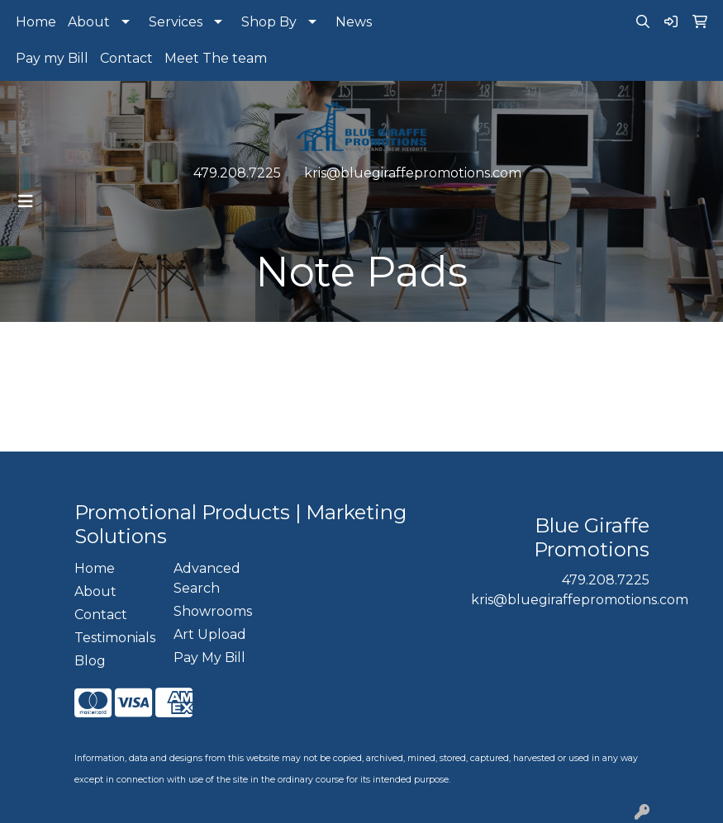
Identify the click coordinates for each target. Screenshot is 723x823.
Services (175, 22)
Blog (90, 661)
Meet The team (215, 58)
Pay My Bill (209, 657)
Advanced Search (207, 578)
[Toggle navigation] (25, 201)
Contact (126, 58)
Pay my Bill (52, 58)
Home (36, 22)
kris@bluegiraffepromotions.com (412, 173)
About (89, 22)
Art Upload (210, 634)
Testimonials (114, 638)
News (353, 22)
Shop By (269, 22)
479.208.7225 (237, 173)
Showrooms (213, 611)
